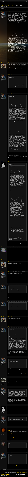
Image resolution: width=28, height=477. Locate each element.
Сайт (2, 259)
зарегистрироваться (23, 9)
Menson (2, 62)
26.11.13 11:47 (10, 161)
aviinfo (2, 161)
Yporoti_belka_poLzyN (3, 246)
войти (18, 9)
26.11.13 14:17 (10, 246)
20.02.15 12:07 (10, 440)
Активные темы (3, 3)
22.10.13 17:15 (10, 74)
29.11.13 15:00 (10, 283)
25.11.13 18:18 (10, 93)
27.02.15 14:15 (10, 452)
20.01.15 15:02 (10, 357)
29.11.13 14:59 (10, 271)
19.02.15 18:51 (10, 415)
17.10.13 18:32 (10, 62)
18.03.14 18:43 (10, 316)
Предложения (12, 5)
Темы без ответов (9, 3)
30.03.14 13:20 (10, 326)
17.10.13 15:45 (10, 11)
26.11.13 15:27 (10, 261)
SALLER (2, 426)
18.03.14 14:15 (10, 300)
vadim (2, 11)
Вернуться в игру (4, 1)
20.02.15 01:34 (10, 426)
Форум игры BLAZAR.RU (5, 5)
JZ (1, 415)
